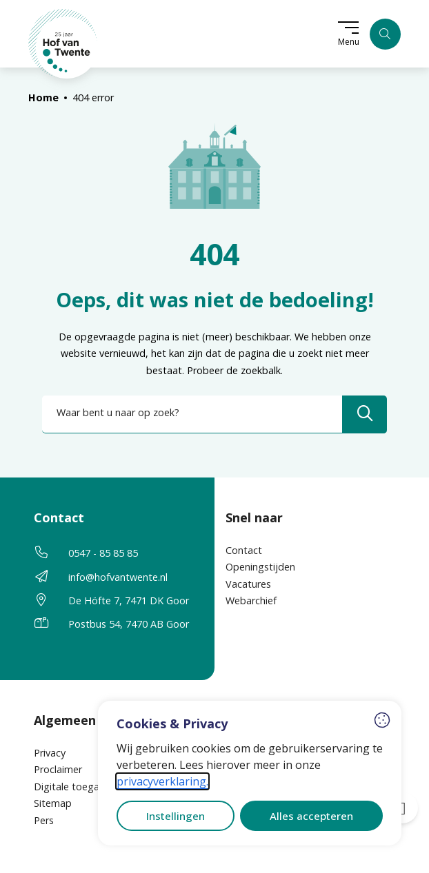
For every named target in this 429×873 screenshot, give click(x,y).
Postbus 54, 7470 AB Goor (128, 623)
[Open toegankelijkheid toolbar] (402, 807)
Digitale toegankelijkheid (90, 786)
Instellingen (175, 816)
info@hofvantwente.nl (118, 577)
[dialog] (249, 773)
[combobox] (214, 414)
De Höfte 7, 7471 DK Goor (128, 600)
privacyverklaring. (162, 781)
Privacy (50, 752)
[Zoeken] (385, 34)
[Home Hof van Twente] (63, 44)
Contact (244, 550)
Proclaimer (58, 769)
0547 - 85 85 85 (103, 552)
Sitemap (53, 803)
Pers (44, 820)
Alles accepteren (311, 816)
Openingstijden (260, 566)
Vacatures (248, 583)
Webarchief (251, 600)
